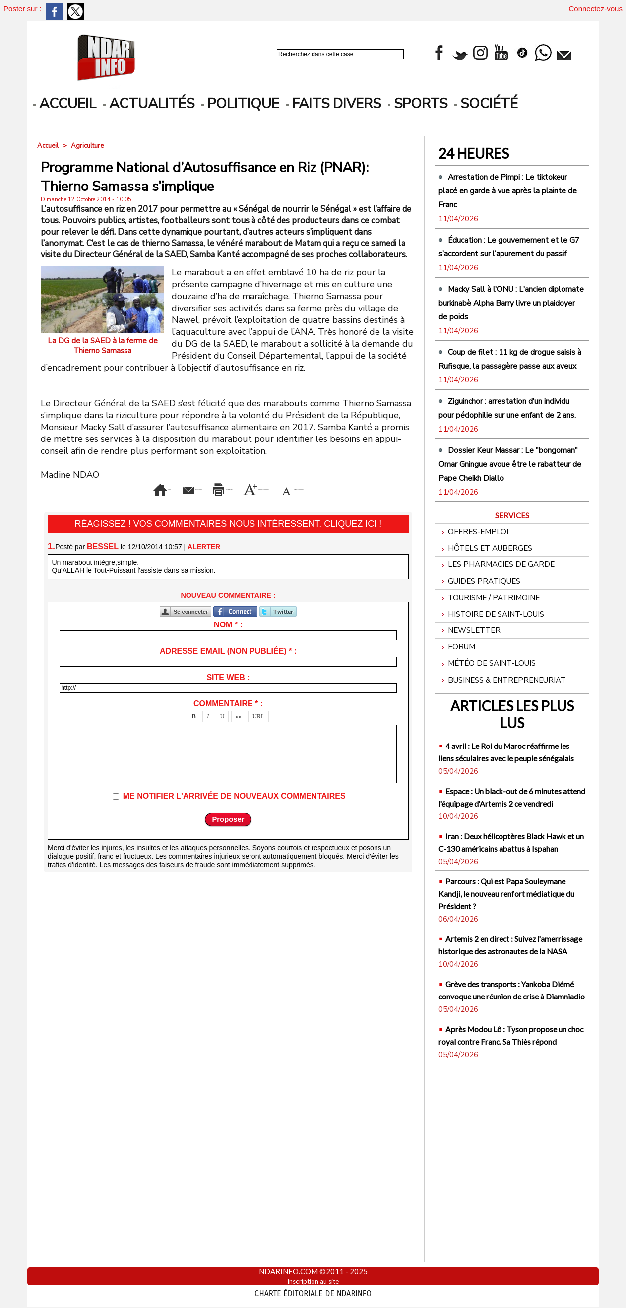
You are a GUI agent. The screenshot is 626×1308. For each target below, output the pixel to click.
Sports (417, 103)
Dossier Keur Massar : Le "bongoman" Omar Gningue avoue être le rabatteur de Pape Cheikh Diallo (502, 539)
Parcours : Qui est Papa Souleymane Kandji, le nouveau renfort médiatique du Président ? (509, 1043)
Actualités (148, 103)
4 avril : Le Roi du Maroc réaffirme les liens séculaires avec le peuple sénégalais (504, 864)
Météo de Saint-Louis (492, 767)
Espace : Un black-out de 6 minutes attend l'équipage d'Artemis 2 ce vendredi (502, 921)
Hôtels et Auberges (489, 635)
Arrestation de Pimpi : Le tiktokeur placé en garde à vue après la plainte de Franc (510, 190)
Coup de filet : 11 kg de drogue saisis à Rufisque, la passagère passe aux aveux (503, 407)
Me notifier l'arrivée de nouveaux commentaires (234, 810)
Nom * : (228, 638)
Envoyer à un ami (142, 487)
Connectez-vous (596, 8)
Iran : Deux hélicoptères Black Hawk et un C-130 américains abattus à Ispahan (511, 979)
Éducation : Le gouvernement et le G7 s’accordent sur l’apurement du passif (511, 260)
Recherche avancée (303, 65)
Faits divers (333, 103)
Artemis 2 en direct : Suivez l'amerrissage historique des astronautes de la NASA (504, 1106)
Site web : (228, 691)
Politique (240, 103)
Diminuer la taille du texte (244, 502)
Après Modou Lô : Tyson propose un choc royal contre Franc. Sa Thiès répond (506, 1222)
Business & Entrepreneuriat (508, 786)
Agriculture (90, 145)
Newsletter (472, 729)
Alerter (204, 560)
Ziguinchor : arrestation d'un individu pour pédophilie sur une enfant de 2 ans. (508, 470)
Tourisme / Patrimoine (494, 691)
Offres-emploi (476, 616)
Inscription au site (313, 1280)
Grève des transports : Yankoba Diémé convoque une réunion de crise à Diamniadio (507, 1164)
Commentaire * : (228, 717)
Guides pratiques (483, 673)
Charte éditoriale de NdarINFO (313, 1292)
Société (486, 103)
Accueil (49, 145)
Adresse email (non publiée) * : (228, 665)
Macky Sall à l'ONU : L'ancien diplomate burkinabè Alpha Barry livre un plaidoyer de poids (511, 337)
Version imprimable (244, 487)
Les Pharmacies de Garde (501, 654)
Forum (458, 748)
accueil (64, 103)
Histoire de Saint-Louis (497, 710)
